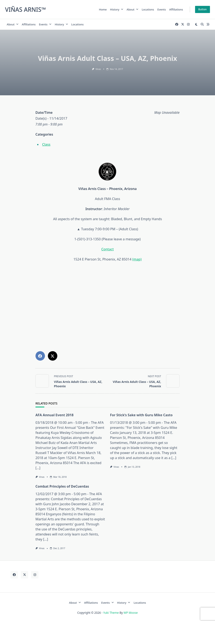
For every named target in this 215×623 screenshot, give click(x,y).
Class (46, 144)
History (116, 9)
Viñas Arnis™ (25, 9)
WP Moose (131, 613)
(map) (137, 259)
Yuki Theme (111, 613)
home (103, 9)
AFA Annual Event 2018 (54, 415)
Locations (148, 9)
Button (202, 9)
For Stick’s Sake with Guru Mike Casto (141, 415)
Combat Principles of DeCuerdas (62, 486)
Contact (107, 249)
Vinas (98, 69)
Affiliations (176, 9)
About (132, 9)
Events (161, 9)
